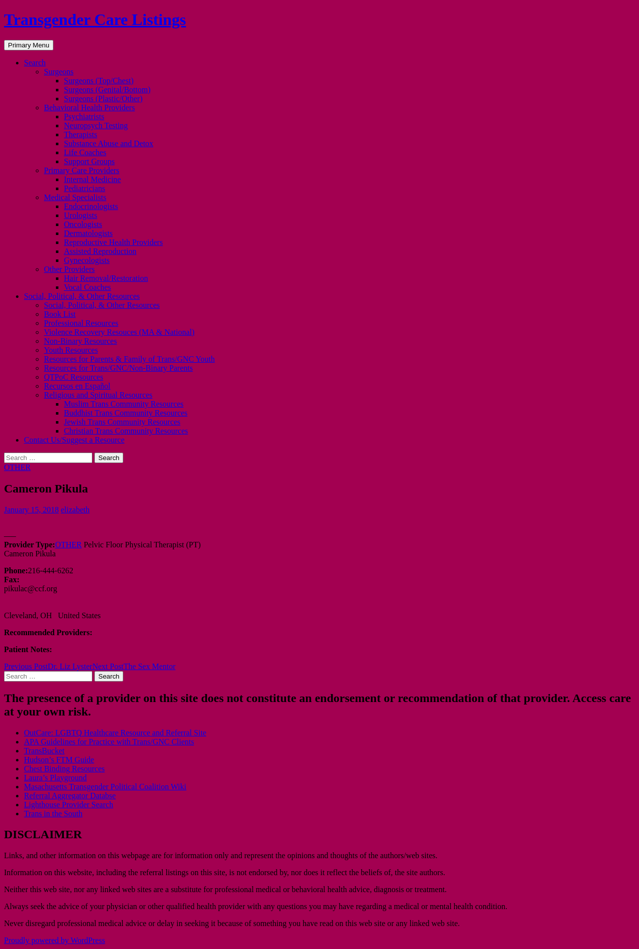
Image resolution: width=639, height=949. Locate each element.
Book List (60, 314)
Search (35, 62)
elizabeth (75, 509)
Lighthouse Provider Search (68, 804)
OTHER (17, 467)
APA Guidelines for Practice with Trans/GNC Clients (109, 741)
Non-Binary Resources (80, 341)
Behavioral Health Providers (89, 107)
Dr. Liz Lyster (48, 666)
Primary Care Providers (81, 170)
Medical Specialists (75, 197)
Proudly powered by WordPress (54, 940)
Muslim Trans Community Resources (124, 404)
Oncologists (83, 224)
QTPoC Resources (73, 377)
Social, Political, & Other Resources (82, 296)
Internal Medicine (92, 179)
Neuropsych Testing (96, 125)
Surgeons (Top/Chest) (98, 80)
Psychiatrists (84, 116)
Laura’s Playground (55, 777)
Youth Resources (71, 350)
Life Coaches (85, 152)
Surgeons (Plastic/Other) (103, 98)
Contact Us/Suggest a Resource (74, 440)
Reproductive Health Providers (113, 242)
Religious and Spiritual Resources (98, 395)
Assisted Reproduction (100, 251)
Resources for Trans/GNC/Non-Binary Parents (118, 368)
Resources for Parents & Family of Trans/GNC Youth (129, 359)
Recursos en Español (77, 386)
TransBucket (44, 750)
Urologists (80, 215)
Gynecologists (87, 260)
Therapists (80, 134)
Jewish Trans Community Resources (122, 422)
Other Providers (69, 269)
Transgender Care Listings (95, 19)
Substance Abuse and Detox (108, 143)
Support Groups (89, 161)
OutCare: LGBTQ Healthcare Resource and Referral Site (115, 732)
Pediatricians (84, 188)
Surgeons (58, 71)
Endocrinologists (91, 206)
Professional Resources (81, 323)
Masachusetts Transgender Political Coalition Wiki (105, 786)
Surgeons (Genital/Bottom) (107, 89)
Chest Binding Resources (64, 768)
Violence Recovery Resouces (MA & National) (119, 332)
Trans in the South (53, 813)
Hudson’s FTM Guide (59, 759)
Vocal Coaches (87, 287)
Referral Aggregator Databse (70, 795)
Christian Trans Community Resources (126, 431)
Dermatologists (88, 233)
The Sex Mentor (134, 666)
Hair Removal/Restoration (106, 278)
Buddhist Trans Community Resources (126, 413)
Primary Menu (28, 45)
